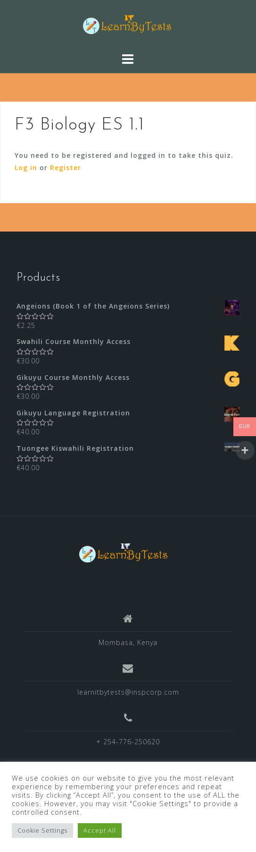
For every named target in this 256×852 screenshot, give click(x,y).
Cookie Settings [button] (42, 830)
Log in (26, 167)
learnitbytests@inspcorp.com (128, 692)
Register (65, 167)
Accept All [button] (99, 830)
